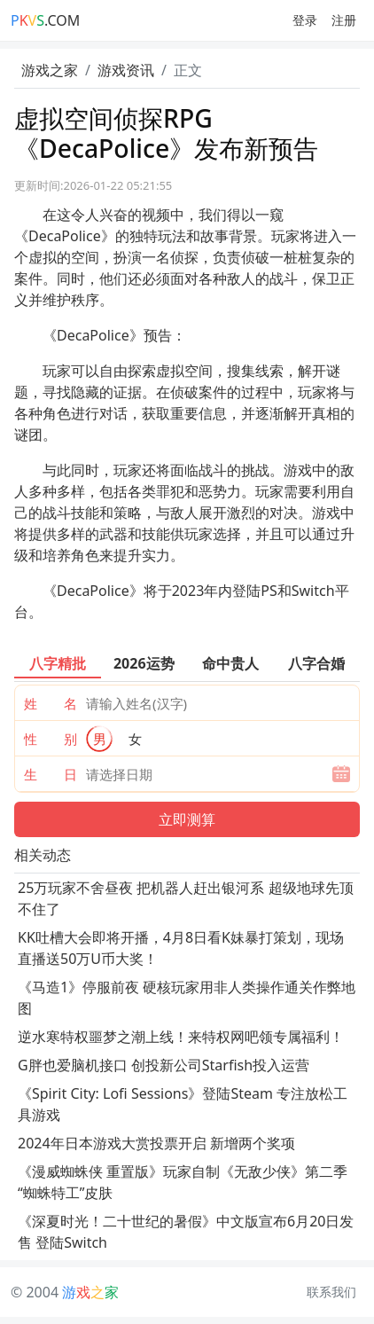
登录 (304, 20)
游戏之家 (49, 70)
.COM (45, 20)
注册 (343, 20)
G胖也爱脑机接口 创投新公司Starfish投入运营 (163, 1065)
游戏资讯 (125, 70)
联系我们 (331, 1291)
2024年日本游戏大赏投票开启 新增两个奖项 (156, 1143)
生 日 (50, 774)
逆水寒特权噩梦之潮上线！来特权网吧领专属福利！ (181, 1036)
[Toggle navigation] (186, 20)
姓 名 (50, 703)
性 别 (50, 739)
